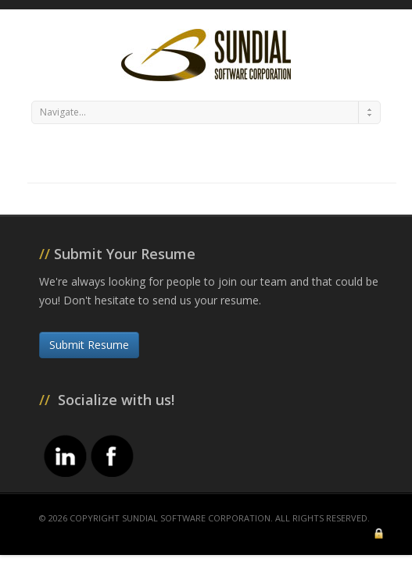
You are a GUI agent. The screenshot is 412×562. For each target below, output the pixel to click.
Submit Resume (89, 344)
